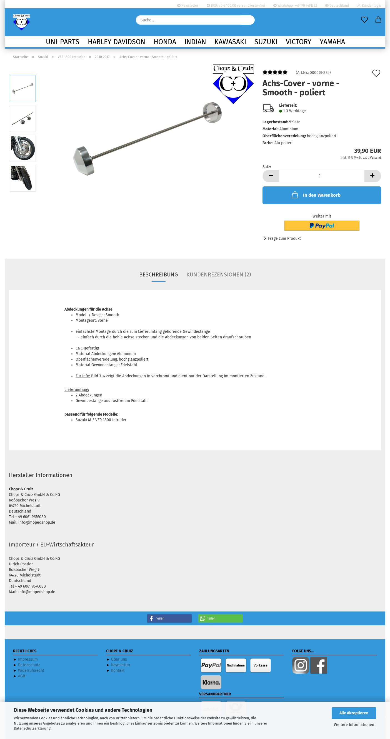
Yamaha (332, 42)
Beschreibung (158, 274)
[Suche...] (248, 20)
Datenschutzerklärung (32, 728)
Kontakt (118, 670)
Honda (165, 42)
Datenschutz (29, 665)
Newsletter (187, 6)
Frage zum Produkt (284, 238)
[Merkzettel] (364, 20)
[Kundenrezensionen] (275, 74)
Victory (298, 42)
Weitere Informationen (354, 724)
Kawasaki (230, 42)
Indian (195, 42)
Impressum (28, 659)
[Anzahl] (321, 176)
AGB (21, 676)
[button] (378, 20)
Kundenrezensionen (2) (218, 274)
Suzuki (266, 42)
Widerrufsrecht (31, 670)
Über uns (119, 659)
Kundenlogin (369, 6)
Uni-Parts (62, 42)
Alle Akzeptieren (353, 713)
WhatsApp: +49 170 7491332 (295, 6)
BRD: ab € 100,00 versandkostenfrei (236, 6)
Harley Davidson (116, 42)
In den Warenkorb (316, 194)
